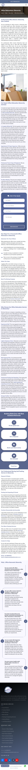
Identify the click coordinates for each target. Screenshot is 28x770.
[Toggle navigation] (26, 4)
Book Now (14, 466)
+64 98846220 (8, 555)
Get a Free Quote (5, 765)
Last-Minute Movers (6, 721)
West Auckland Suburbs (7, 735)
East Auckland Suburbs (7, 738)
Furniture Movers (6, 710)
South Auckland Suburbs (7, 740)
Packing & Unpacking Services (9, 716)
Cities (6, 13)
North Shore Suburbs (7, 733)
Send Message (14, 226)
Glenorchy (11, 13)
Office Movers (5, 712)
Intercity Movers (5, 719)
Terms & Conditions (14, 768)
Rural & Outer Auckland (7, 742)
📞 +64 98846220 (14, 1)
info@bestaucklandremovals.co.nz (12, 557)
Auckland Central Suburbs (8, 731)
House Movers (5, 707)
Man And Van (5, 714)
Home (2, 13)
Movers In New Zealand (7, 729)
